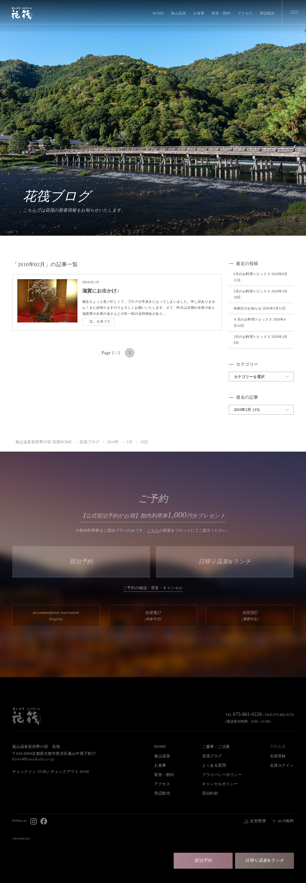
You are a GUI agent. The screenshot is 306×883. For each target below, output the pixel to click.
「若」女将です (98, 321)
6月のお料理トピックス (252, 274)
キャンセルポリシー (220, 784)
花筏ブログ (212, 756)
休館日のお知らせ (247, 308)
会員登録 (278, 756)
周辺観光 (267, 13)
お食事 (198, 13)
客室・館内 (221, 13)
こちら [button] (153, 530)
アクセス (245, 13)
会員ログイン (282, 765)
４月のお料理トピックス (253, 319)
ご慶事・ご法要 (216, 746)
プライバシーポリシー (222, 775)
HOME (158, 13)
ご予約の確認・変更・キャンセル (153, 588)
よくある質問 (214, 765)
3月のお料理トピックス (252, 337)
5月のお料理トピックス (252, 291)
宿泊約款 (210, 793)
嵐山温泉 (178, 13)
